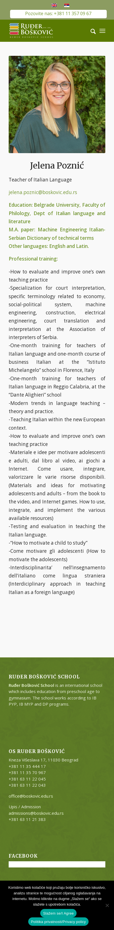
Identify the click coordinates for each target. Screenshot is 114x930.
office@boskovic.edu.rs (31, 796)
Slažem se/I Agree (58, 913)
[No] (107, 905)
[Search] (90, 30)
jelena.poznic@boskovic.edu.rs (43, 192)
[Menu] (102, 30)
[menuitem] (90, 30)
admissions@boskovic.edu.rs (36, 813)
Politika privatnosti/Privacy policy (58, 922)
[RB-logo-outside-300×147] (47, 30)
